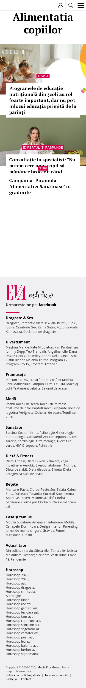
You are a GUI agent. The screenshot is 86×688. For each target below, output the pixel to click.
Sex (33, 327)
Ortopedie (29, 445)
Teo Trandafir (36, 351)
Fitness (20, 461)
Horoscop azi (15, 583)
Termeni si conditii (56, 675)
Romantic (28, 323)
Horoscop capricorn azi (23, 620)
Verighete (26, 412)
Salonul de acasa (54, 388)
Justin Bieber (15, 360)
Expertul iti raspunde (43, 147)
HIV (18, 445)
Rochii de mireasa (53, 404)
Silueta (57, 469)
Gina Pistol (69, 356)
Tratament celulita (27, 388)
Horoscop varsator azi (22, 633)
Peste (45, 489)
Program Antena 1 (44, 364)
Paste (24, 489)
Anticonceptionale (56, 436)
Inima (34, 432)
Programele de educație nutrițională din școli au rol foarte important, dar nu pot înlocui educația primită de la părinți (42, 100)
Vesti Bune (59, 555)
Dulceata (21, 493)
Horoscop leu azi (18, 641)
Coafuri (55, 380)
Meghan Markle (17, 347)
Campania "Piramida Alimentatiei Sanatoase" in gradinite (40, 186)
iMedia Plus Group (48, 667)
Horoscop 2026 (17, 575)
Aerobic (28, 465)
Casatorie (23, 327)
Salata (61, 489)
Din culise (13, 550)
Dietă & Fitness (19, 455)
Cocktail (49, 493)
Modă (11, 398)
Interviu (27, 550)
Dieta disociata (39, 469)
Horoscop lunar (17, 600)
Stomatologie (15, 436)
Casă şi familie (19, 517)
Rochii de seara (27, 404)
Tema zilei (58, 550)
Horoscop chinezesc (21, 591)
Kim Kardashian (66, 347)
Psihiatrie (46, 445)
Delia (55, 356)
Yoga (64, 461)
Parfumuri (41, 380)
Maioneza (39, 498)
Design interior (51, 526)
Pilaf (50, 498)
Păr (8, 380)
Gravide (48, 530)
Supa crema (65, 493)
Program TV (58, 360)
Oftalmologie (45, 441)
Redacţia (11, 679)
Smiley (35, 356)
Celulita (59, 384)
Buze (49, 384)
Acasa (43, 76)
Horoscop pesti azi (19, 637)
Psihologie (47, 432)
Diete (10, 461)
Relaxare (53, 461)
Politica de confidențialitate (23, 675)
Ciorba (34, 489)
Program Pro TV (17, 364)
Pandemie (18, 559)
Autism (27, 535)
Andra (46, 356)
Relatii (61, 323)
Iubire (10, 327)
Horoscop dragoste (20, 587)
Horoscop (14, 569)
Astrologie (13, 596)
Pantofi (37, 408)
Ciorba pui (29, 502)
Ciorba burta (47, 502)
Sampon (37, 384)
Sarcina (11, 432)
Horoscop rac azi (18, 604)
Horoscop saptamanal (22, 654)
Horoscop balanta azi (21, 645)
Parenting (70, 526)
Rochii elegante (55, 408)
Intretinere (14, 465)
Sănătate (14, 427)
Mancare (12, 489)
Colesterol (34, 436)
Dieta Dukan (36, 461)
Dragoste (12, 323)
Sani (9, 384)
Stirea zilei (41, 550)
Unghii (27, 380)
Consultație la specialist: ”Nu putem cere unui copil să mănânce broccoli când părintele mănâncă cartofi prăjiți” (42, 171)
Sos (52, 489)
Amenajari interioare (47, 522)
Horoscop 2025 (17, 579)
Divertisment (18, 342)
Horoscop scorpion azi (22, 625)
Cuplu (71, 323)
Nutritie (69, 465)
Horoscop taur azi (19, 616)
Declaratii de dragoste (39, 331)
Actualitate (16, 545)
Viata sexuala (46, 323)
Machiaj (68, 380)
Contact (26, 679)
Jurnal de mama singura (23, 530)
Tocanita (35, 493)
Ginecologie (65, 432)
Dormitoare (30, 526)
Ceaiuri (23, 432)
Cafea (71, 489)
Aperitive (12, 498)
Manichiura (21, 384)
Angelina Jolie (58, 351)
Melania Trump (37, 360)
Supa (9, 493)
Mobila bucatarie (18, 522)
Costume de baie (18, 408)
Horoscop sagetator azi (23, 629)
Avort (61, 441)
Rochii (16, 380)
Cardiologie (26, 441)
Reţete (12, 484)
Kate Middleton (41, 347)
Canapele (13, 526)
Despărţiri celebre (36, 555)
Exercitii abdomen (49, 465)
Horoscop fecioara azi (22, 612)
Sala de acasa (33, 474)
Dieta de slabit (16, 469)
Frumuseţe (16, 374)
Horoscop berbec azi (21, 649)
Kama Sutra (46, 327)
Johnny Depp (15, 351)
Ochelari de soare (48, 412)
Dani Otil (22, 356)
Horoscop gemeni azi (21, 608)
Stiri (43, 168)
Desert (25, 498)
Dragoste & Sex (19, 317)
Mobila (69, 522)
